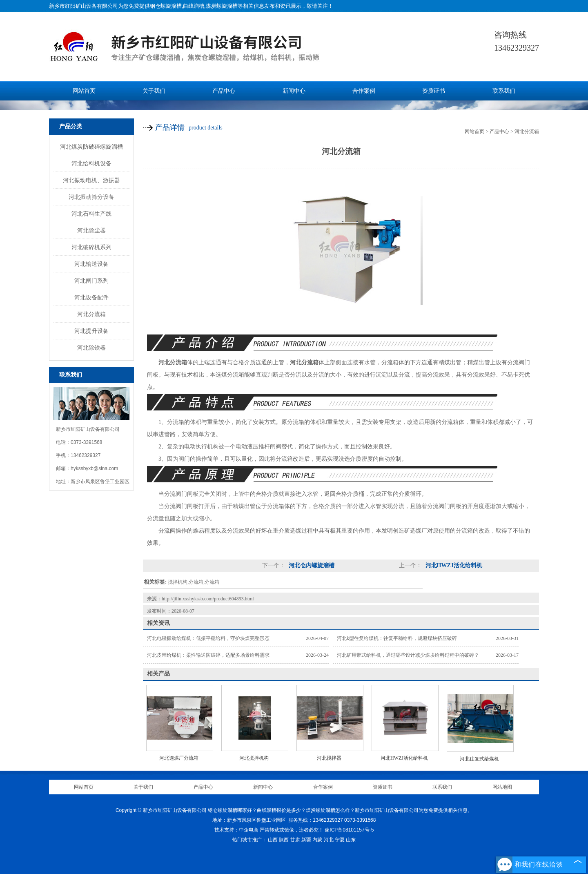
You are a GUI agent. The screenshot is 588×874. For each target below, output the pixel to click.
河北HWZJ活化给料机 (453, 565)
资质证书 (433, 91)
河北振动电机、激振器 (91, 180)
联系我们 (503, 91)
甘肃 (295, 840)
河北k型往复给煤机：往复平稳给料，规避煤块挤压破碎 (397, 638)
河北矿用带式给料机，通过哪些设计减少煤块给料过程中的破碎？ (408, 655)
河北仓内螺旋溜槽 (310, 565)
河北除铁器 (91, 347)
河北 (329, 840)
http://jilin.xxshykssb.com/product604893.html (208, 599)
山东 (351, 840)
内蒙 (317, 840)
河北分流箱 (91, 314)
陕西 (284, 840)
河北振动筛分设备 (91, 197)
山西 (273, 840)
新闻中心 (294, 91)
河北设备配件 (91, 297)
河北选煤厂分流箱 (178, 758)
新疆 (306, 840)
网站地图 (502, 787)
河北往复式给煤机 (479, 759)
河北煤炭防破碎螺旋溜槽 (91, 146)
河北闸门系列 (91, 280)
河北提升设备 (91, 331)
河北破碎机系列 (91, 247)
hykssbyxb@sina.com (94, 468)
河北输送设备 (91, 264)
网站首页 (84, 91)
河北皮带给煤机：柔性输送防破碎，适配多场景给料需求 (208, 655)
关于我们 (154, 91)
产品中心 (223, 91)
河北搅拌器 (329, 758)
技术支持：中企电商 (236, 830)
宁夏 (340, 840)
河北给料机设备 (91, 163)
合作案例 (363, 91)
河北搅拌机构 (254, 758)
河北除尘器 (91, 230)
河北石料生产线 (91, 213)
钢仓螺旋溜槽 (166, 6)
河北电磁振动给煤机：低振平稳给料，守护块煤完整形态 (208, 638)
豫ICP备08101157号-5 (349, 830)
